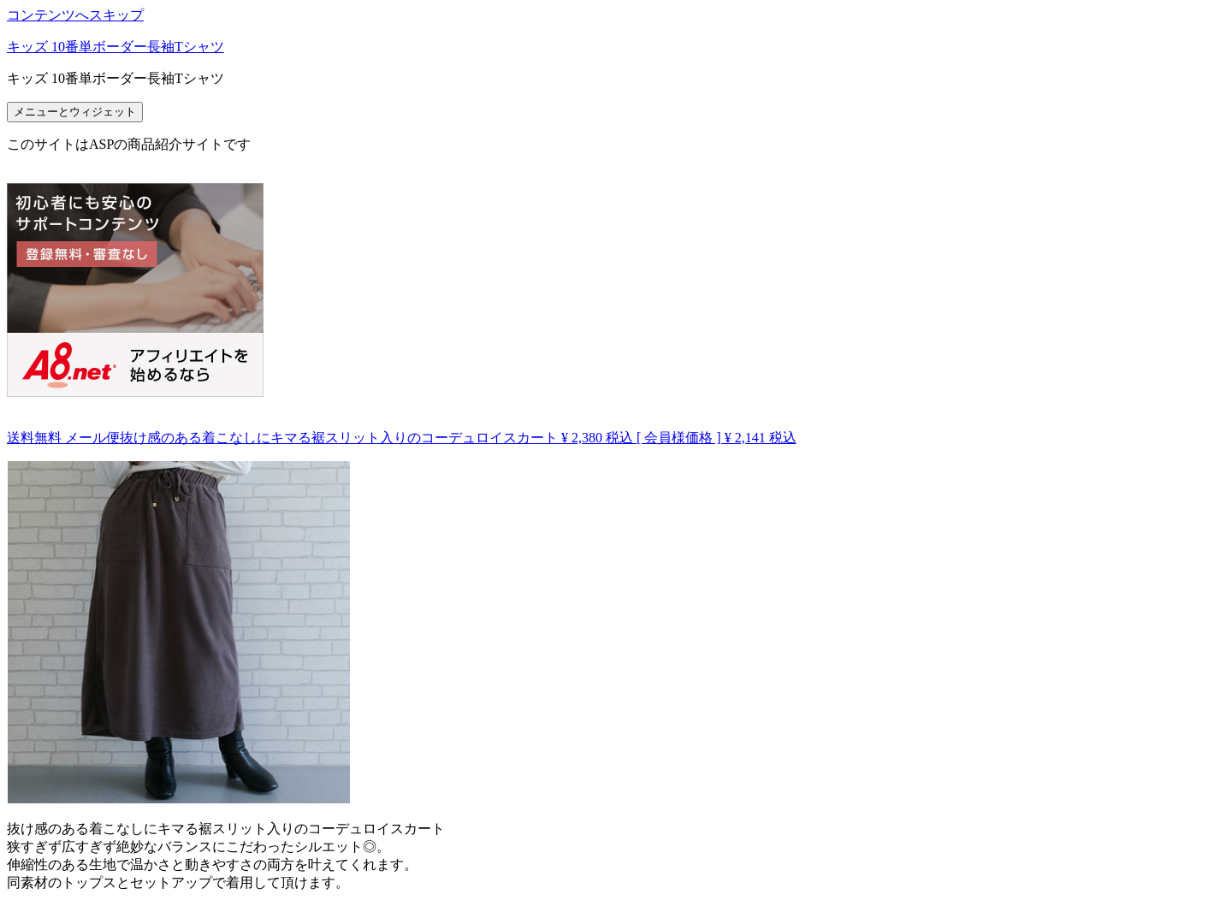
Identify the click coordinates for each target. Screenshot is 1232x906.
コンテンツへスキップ (75, 15)
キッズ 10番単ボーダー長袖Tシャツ (115, 46)
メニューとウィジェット (75, 111)
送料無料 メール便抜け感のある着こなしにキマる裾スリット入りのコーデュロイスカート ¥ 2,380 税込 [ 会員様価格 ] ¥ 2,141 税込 (402, 437)
